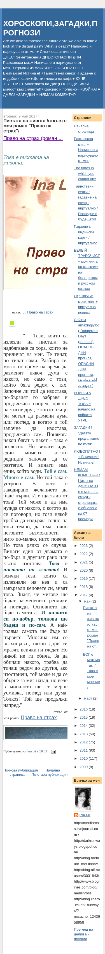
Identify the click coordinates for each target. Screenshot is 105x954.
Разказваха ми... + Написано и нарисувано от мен (86, 150)
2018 (84, 587)
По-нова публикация (20, 770)
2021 (84, 562)
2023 (84, 545)
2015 (84, 717)
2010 (84, 758)
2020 (84, 570)
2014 (84, 725)
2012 (84, 742)
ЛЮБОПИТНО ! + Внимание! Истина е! (87, 456)
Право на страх (40, 312)
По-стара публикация (49, 774)
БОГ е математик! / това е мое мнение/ (91, 670)
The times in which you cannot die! (85, 173)
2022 (84, 554)
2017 (84, 595)
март (88, 698)
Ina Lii (85, 815)
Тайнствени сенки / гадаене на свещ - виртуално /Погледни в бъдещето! (86, 202)
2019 (84, 578)
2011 (84, 750)
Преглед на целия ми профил (83, 934)
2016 (84, 709)
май (88, 601)
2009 (84, 767)
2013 (84, 734)
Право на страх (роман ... (33, 138)
